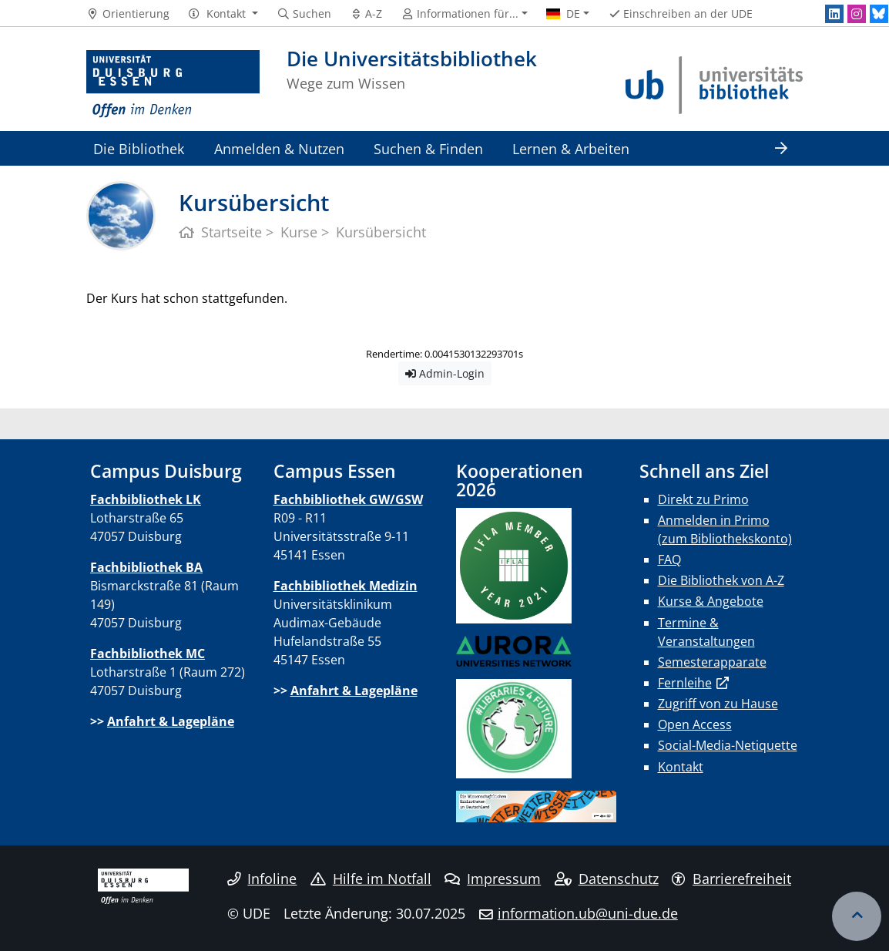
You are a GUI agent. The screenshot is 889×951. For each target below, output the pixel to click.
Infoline (262, 878)
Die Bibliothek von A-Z (721, 580)
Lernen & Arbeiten (570, 148)
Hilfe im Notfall (370, 878)
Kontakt (680, 766)
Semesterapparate (712, 662)
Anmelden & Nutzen (279, 148)
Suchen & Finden (428, 148)
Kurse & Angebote (710, 601)
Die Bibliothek (138, 148)
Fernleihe (685, 682)
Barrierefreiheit (731, 878)
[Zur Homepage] (173, 84)
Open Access (695, 724)
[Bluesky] (879, 14)
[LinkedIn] (834, 14)
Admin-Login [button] (445, 373)
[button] (223, 14)
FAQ (669, 559)
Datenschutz (607, 878)
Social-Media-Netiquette (727, 745)
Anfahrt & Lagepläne (170, 721)
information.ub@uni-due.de (588, 913)
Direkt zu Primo (703, 499)
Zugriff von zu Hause (718, 703)
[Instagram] (856, 14)
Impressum (493, 878)
